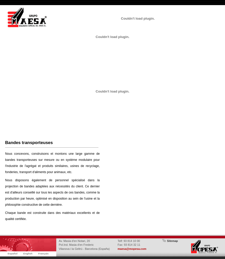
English (27, 253)
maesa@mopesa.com (132, 248)
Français (43, 253)
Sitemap (172, 240)
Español (12, 253)
